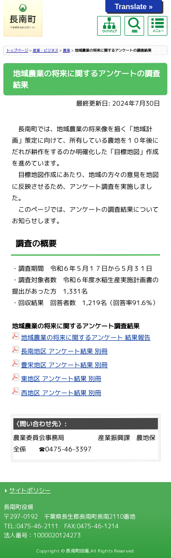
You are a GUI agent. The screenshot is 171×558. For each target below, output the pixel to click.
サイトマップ (109, 25)
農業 (66, 50)
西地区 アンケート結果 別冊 (61, 392)
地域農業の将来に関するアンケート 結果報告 (85, 337)
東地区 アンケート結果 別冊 (61, 378)
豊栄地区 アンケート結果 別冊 (64, 364)
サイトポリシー (30, 490)
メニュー (157, 25)
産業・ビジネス (45, 50)
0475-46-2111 (37, 526)
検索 (134, 25)
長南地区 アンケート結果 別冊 (64, 351)
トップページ (17, 50)
